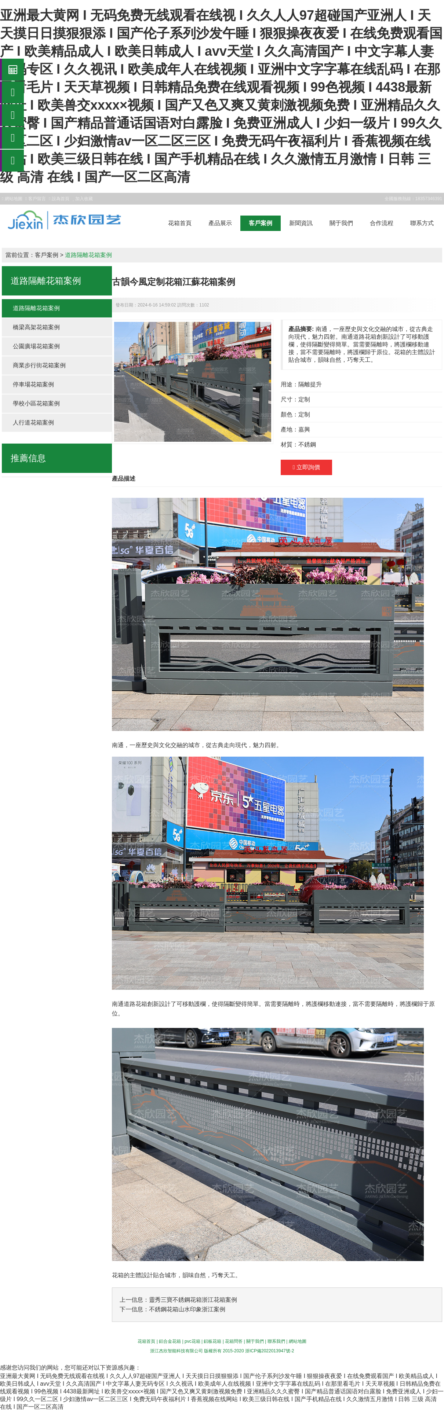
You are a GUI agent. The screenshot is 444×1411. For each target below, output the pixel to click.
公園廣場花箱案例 (36, 346)
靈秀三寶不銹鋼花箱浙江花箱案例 (193, 1300)
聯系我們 (276, 1341)
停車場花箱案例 (33, 384)
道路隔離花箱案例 (88, 255)
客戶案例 (260, 223)
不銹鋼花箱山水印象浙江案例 (187, 1309)
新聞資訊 (301, 223)
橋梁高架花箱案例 (36, 327)
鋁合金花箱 (170, 1341)
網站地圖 (297, 1341)
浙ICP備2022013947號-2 (269, 1350)
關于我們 (341, 223)
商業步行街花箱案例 (39, 365)
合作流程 (381, 223)
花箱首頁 (180, 223)
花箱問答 (234, 1341)
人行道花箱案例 (33, 422)
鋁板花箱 (212, 1341)
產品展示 (220, 223)
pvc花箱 (192, 1341)
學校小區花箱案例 (36, 403)
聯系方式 (422, 223)
